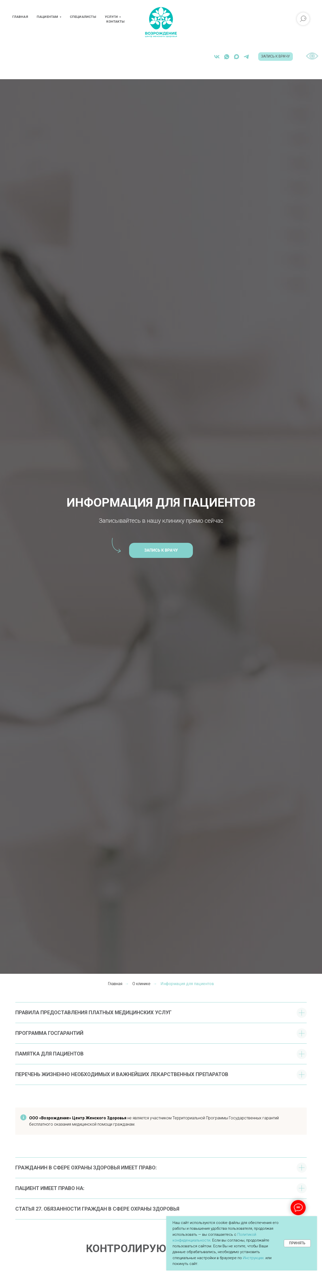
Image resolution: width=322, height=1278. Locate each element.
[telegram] (232, 57)
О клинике (141, 983)
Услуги (111, 17)
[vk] (203, 57)
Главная (20, 17)
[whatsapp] (212, 57)
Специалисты (83, 17)
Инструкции (253, 1258)
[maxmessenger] (222, 57)
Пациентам (47, 17)
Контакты (115, 21)
